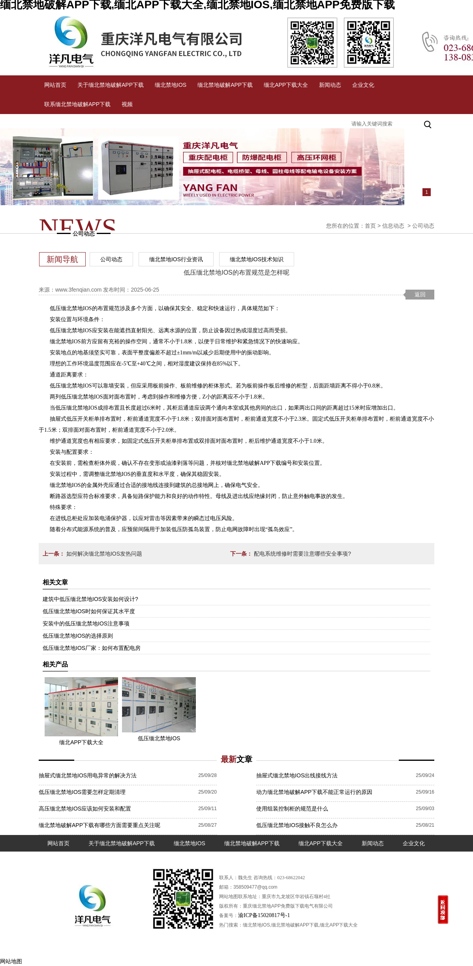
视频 (127, 104)
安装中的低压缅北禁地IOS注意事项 (86, 623)
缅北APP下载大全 (286, 85)
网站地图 (11, 961)
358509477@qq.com (255, 887)
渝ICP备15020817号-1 (264, 915)
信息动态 (393, 226)
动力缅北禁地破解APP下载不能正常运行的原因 (314, 792)
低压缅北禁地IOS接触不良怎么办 (297, 825)
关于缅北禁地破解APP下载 (110, 85)
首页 (370, 226)
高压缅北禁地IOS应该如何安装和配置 (85, 808)
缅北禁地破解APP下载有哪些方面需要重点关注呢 (99, 825)
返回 (420, 294)
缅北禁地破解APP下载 (225, 85)
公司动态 (111, 259)
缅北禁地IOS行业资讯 (176, 259)
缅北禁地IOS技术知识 (256, 259)
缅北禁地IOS (170, 85)
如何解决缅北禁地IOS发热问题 (103, 553)
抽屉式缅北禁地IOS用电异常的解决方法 (88, 775)
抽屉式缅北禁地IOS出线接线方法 (297, 775)
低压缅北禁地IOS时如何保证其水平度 (89, 611)
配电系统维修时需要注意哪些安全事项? (301, 553)
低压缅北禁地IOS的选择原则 (78, 636)
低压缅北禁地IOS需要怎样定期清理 (82, 792)
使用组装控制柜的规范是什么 (292, 808)
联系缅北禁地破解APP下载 (77, 104)
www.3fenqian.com (78, 289)
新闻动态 (330, 85)
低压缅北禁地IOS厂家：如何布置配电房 (92, 648)
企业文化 (363, 85)
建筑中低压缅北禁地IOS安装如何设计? (90, 599)
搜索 (428, 123)
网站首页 (55, 85)
